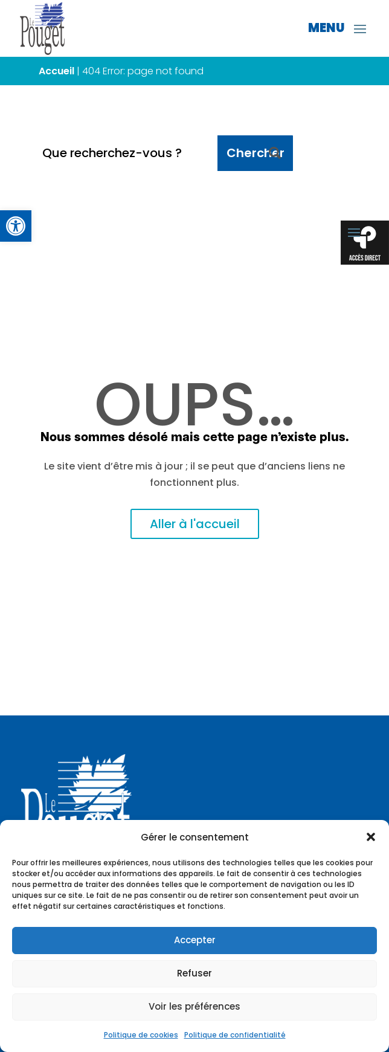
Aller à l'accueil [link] (195, 523)
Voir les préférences (194, 1006)
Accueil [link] (56, 71)
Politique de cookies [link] (141, 1035)
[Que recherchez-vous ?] (125, 153)
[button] (371, 837)
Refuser (194, 973)
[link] (15, 226)
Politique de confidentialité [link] (235, 1035)
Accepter (195, 940)
